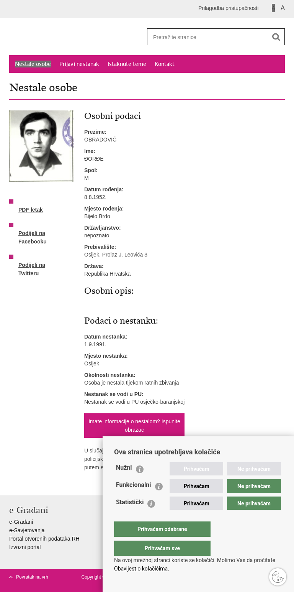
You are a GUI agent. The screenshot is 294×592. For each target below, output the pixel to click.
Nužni (124, 483)
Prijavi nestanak (79, 64)
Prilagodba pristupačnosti (228, 8)
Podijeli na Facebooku (32, 233)
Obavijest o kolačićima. (141, 569)
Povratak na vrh (32, 577)
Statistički (130, 517)
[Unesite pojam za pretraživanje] (204, 37)
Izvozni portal (25, 547)
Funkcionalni (133, 500)
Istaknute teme (127, 64)
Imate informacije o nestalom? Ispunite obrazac (134, 425)
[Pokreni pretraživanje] (276, 37)
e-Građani (21, 522)
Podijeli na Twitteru (31, 264)
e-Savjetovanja (27, 530)
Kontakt (165, 64)
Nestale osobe (33, 64)
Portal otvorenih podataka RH (44, 539)
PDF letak (30, 205)
